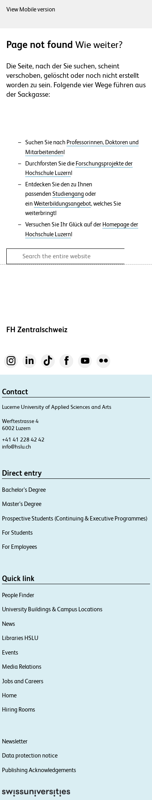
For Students (17, 532)
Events (10, 652)
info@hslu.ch (16, 446)
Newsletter (15, 741)
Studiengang (68, 194)
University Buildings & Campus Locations (52, 609)
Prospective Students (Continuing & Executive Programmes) (75, 518)
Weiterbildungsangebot (62, 203)
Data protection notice (29, 755)
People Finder (18, 595)
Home (9, 695)
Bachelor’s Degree (24, 489)
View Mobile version (30, 9)
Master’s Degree (21, 503)
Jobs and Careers (22, 681)
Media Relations (21, 666)
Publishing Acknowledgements (39, 770)
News (8, 623)
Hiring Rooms (18, 709)
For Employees (19, 546)
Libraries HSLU (20, 637)
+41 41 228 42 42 (23, 439)
